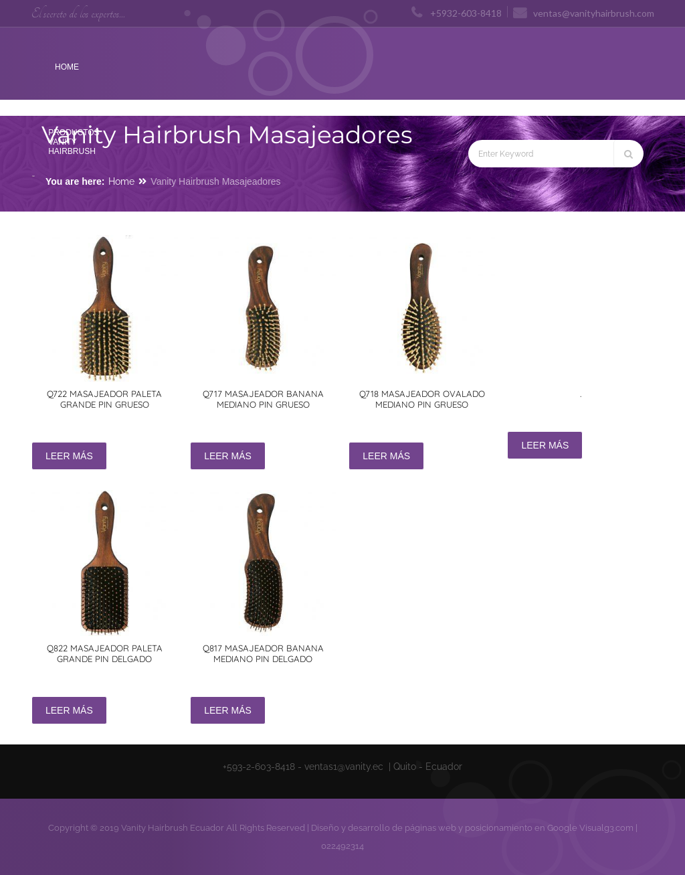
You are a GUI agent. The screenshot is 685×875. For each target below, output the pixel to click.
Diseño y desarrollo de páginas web (383, 828)
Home (121, 181)
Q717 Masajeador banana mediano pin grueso (263, 399)
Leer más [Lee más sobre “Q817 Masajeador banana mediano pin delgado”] (228, 710)
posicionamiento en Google (521, 828)
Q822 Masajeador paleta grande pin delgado (105, 653)
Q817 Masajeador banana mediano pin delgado (263, 653)
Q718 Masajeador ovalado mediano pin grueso (422, 399)
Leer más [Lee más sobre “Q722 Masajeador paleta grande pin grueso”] (69, 456)
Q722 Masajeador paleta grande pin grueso (104, 399)
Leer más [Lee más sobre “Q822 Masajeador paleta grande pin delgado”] (69, 710)
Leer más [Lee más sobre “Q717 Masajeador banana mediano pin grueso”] (228, 456)
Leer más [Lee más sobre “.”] (545, 445)
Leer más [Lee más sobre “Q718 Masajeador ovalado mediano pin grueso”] (386, 456)
